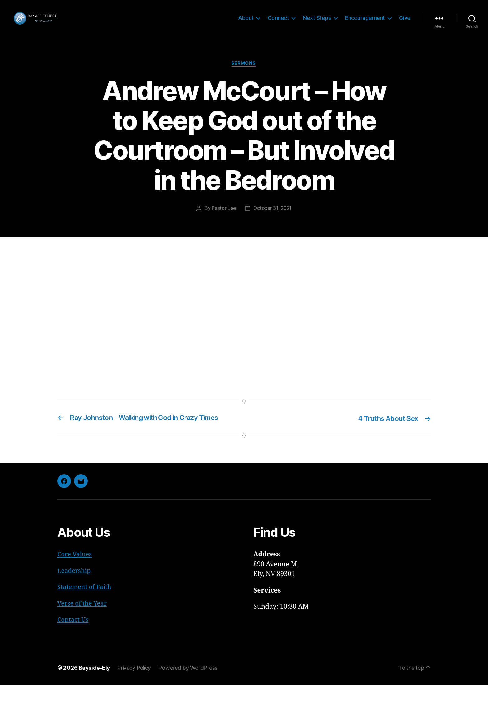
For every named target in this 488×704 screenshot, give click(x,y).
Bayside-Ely (95, 686)
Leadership (74, 589)
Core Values (75, 573)
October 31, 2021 (273, 218)
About (246, 22)
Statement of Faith (85, 606)
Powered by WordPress (191, 686)
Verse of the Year (83, 622)
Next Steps (317, 22)
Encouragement (365, 22)
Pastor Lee (222, 218)
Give (405, 22)
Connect (278, 22)
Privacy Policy (136, 686)
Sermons (244, 73)
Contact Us (73, 639)
